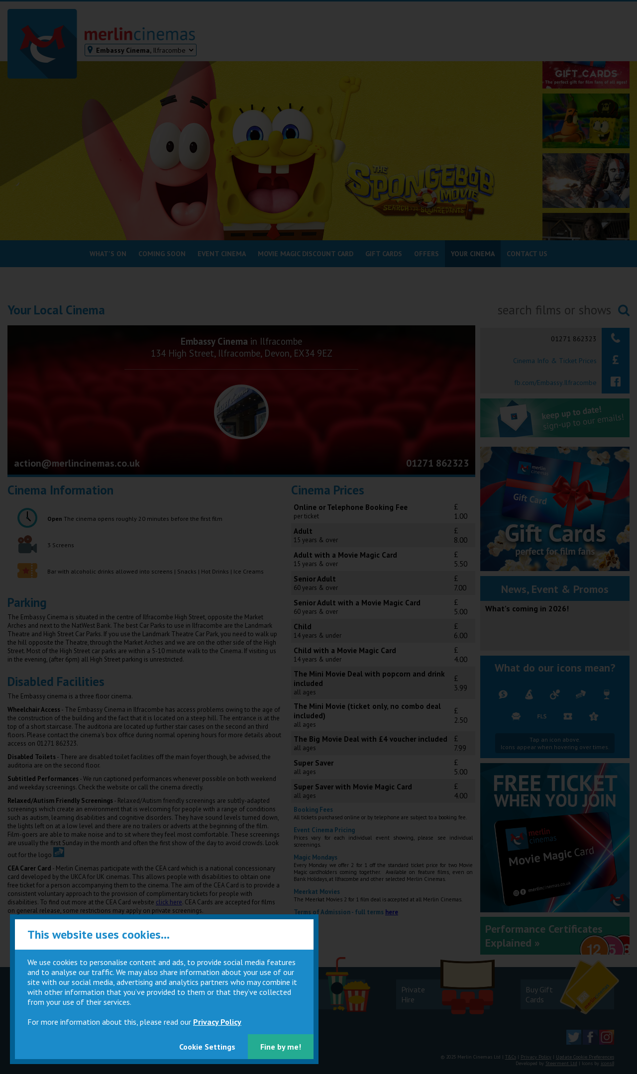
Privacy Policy (217, 1022)
